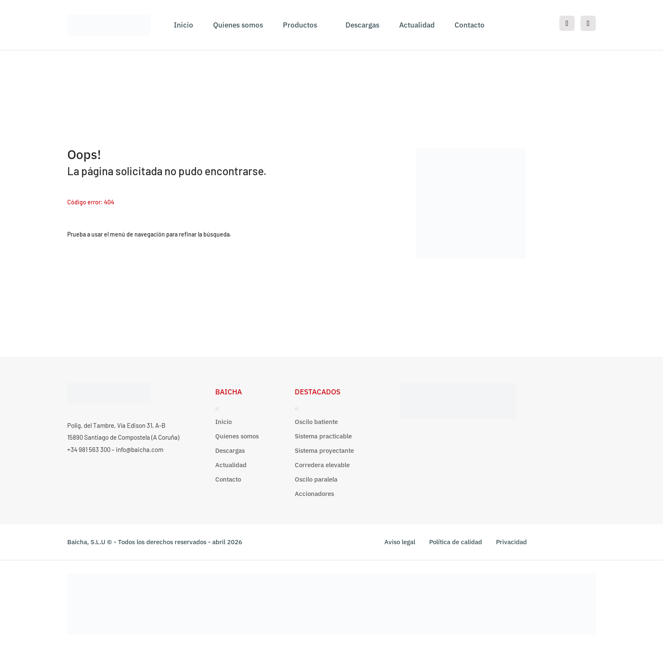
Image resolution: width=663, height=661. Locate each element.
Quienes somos (238, 25)
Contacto (470, 25)
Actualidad (417, 25)
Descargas (362, 25)
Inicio (183, 25)
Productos (300, 25)
